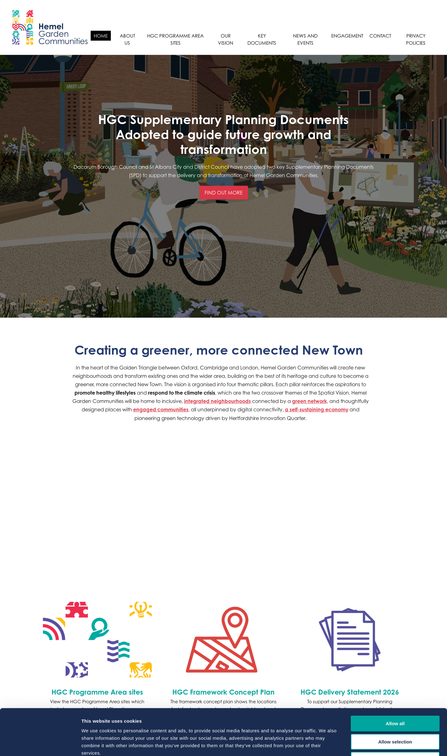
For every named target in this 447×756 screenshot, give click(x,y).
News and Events (305, 39)
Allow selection (395, 698)
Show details (325, 743)
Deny (395, 716)
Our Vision (225, 39)
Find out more (224, 193)
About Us (127, 39)
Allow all (395, 680)
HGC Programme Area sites (175, 39)
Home (101, 35)
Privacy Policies (416, 39)
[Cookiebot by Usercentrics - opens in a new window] (40, 744)
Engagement (347, 35)
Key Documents (261, 39)
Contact (380, 35)
